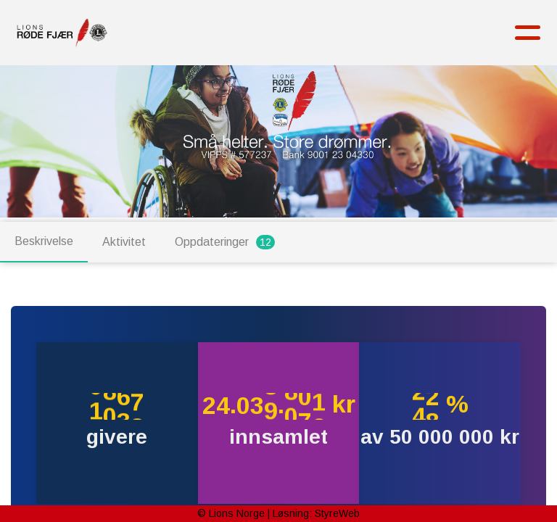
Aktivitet (124, 242)
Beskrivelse (44, 241)
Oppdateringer (225, 242)
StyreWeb (337, 513)
